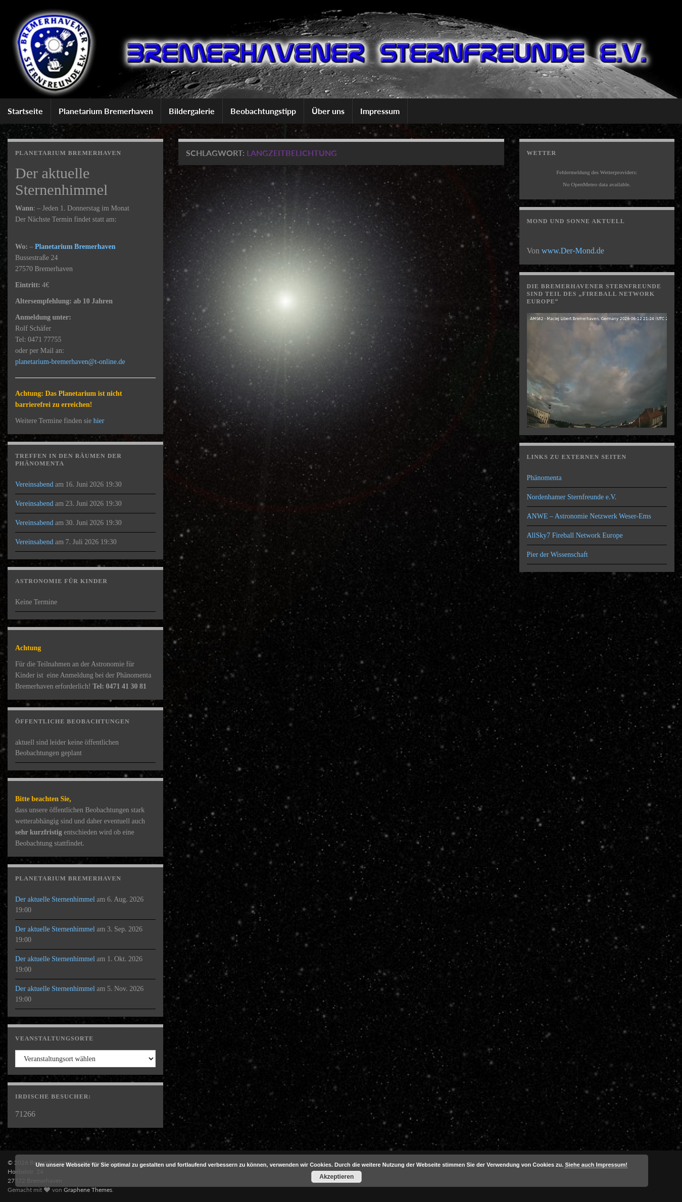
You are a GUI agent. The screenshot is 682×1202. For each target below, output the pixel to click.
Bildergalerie (192, 111)
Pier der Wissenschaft (557, 554)
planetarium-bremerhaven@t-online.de (70, 361)
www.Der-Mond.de (573, 250)
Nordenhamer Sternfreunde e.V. (572, 497)
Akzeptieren (336, 1176)
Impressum (380, 111)
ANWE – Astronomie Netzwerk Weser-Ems (589, 516)
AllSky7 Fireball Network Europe (575, 535)
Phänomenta (544, 478)
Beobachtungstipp (263, 111)
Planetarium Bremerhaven (106, 111)
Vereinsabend (34, 484)
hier (99, 421)
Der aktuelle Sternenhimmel (55, 899)
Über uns (328, 111)
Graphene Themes (88, 1189)
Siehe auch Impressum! (596, 1165)
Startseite (25, 111)
